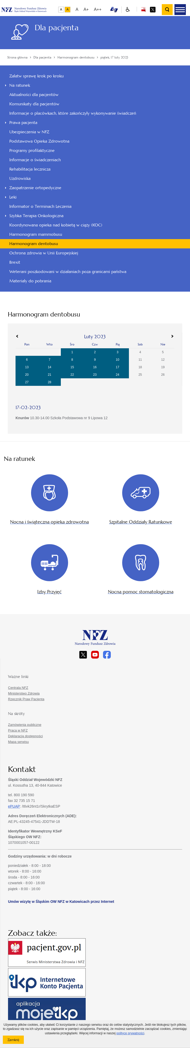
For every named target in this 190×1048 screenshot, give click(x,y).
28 (49, 382)
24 (117, 375)
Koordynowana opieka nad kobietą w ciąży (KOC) (55, 225)
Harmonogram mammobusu (35, 234)
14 (49, 367)
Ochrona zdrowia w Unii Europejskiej (43, 253)
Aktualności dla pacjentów (34, 94)
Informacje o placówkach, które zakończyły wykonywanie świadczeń (72, 113)
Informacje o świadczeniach (35, 160)
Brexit (14, 262)
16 (95, 367)
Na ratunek (19, 85)
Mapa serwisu (18, 742)
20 (26, 375)
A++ (97, 9)
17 (117, 367)
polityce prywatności (130, 1033)
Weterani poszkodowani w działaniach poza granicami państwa (67, 271)
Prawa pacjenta (23, 122)
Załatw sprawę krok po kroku (36, 76)
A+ (86, 9)
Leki (13, 197)
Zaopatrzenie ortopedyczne (35, 187)
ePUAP (14, 806)
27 (26, 382)
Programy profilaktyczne (32, 150)
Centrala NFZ (18, 688)
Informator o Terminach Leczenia (40, 206)
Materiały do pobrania (30, 281)
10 (117, 359)
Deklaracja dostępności (25, 736)
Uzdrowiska (20, 178)
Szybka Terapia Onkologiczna (36, 215)
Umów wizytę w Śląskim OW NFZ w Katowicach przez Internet (61, 901)
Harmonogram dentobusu (33, 243)
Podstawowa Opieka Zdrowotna (39, 141)
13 (26, 367)
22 (72, 375)
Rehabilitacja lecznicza (29, 169)
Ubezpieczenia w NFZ (29, 132)
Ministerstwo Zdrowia (24, 693)
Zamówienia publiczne (24, 725)
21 (49, 375)
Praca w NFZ (18, 730)
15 (72, 367)
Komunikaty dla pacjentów (34, 104)
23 (95, 375)
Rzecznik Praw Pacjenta (26, 699)
